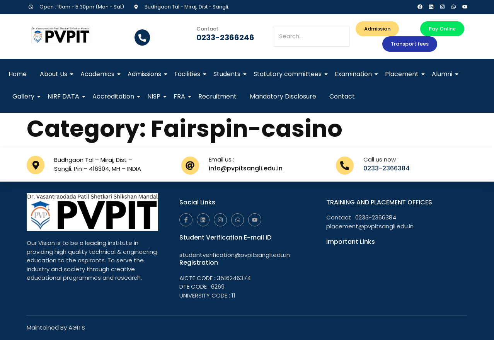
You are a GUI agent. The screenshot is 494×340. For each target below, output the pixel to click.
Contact (342, 96)
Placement (403, 74)
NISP (155, 96)
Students (228, 74)
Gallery (24, 96)
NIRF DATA (65, 96)
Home (18, 74)
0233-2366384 (386, 168)
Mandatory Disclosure (283, 96)
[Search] (311, 36)
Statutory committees (289, 74)
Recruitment (217, 96)
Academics (98, 74)
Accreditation (114, 96)
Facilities (188, 74)
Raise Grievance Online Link (368, 256)
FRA (181, 96)
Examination (355, 74)
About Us (55, 74)
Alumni (443, 74)
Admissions (146, 74)
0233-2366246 (225, 37)
